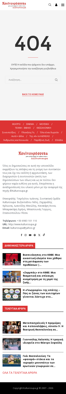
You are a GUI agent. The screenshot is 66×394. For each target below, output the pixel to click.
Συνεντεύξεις (9, 132)
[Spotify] (34, 235)
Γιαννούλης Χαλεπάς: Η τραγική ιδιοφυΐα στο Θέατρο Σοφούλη (43, 341)
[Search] (50, 5)
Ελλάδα (59, 140)
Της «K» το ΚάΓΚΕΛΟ (39, 136)
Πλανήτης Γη (27, 132)
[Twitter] (39, 235)
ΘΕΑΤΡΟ (16, 124)
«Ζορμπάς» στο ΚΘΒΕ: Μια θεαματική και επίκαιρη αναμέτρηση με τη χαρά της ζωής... (40, 277)
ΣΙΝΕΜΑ (30, 124)
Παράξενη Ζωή (41, 140)
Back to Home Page (33, 94)
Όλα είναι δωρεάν (49, 132)
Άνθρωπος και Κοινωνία (15, 140)
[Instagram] (25, 235)
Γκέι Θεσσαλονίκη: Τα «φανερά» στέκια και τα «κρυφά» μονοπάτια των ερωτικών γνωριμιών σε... (39, 361)
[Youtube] (30, 235)
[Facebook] (21, 235)
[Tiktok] (44, 235)
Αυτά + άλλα (17, 136)
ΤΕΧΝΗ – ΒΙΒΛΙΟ (23, 127)
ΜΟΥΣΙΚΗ (44, 124)
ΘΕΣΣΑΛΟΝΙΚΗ (44, 127)
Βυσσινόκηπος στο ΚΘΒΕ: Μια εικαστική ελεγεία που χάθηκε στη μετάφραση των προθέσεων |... (42, 259)
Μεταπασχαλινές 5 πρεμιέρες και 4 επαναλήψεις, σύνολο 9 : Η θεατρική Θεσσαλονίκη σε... (43, 326)
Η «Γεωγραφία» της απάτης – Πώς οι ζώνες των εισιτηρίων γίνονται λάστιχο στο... (41, 293)
